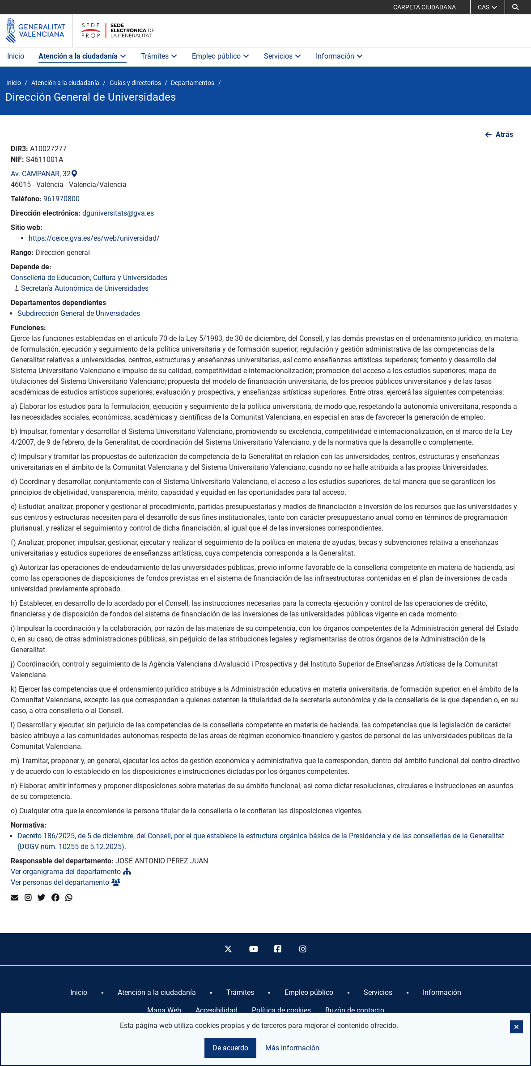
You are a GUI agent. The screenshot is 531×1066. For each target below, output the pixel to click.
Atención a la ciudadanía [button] (82, 56)
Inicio (15, 56)
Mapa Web (164, 1010)
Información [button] (339, 56)
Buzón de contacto (354, 1010)
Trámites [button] (159, 56)
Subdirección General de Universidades (78, 313)
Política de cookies (281, 1010)
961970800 (61, 199)
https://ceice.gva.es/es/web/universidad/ (94, 238)
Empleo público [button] (221, 56)
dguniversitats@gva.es (118, 213)
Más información (292, 1048)
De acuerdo (230, 1048)
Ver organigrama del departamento (71, 871)
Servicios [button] (283, 56)
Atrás (504, 134)
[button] (515, 7)
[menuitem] (78, 993)
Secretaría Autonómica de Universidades (85, 288)
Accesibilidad (216, 1010)
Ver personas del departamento (65, 882)
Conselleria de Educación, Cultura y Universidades (89, 277)
